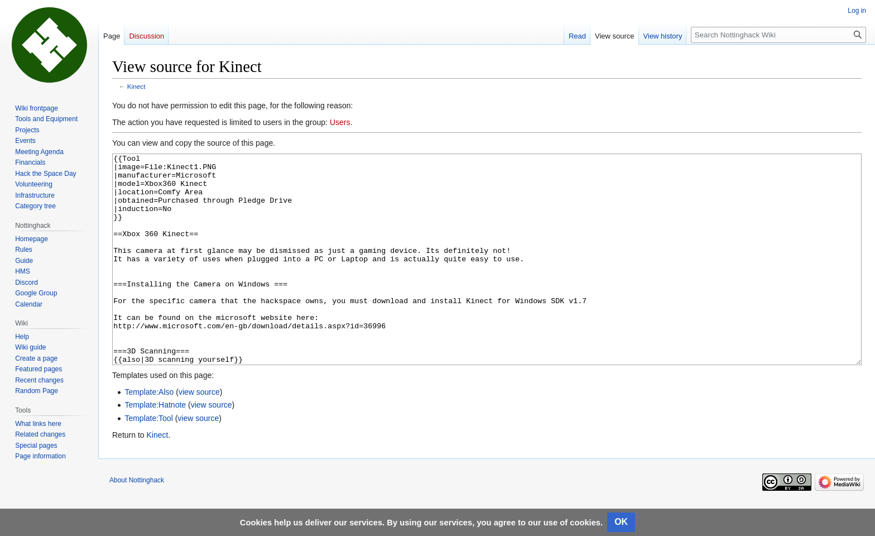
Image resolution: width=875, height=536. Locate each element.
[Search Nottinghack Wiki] (778, 35)
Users (340, 122)
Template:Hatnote (155, 446)
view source (199, 433)
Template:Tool (148, 460)
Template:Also (149, 433)
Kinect (136, 86)
